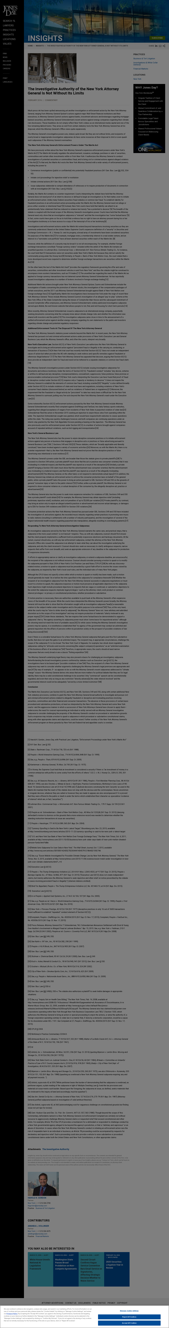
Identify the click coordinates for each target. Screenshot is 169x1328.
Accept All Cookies (129, 1324)
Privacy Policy (11, 1315)
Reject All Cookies (129, 1318)
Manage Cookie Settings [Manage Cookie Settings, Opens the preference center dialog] (129, 1312)
